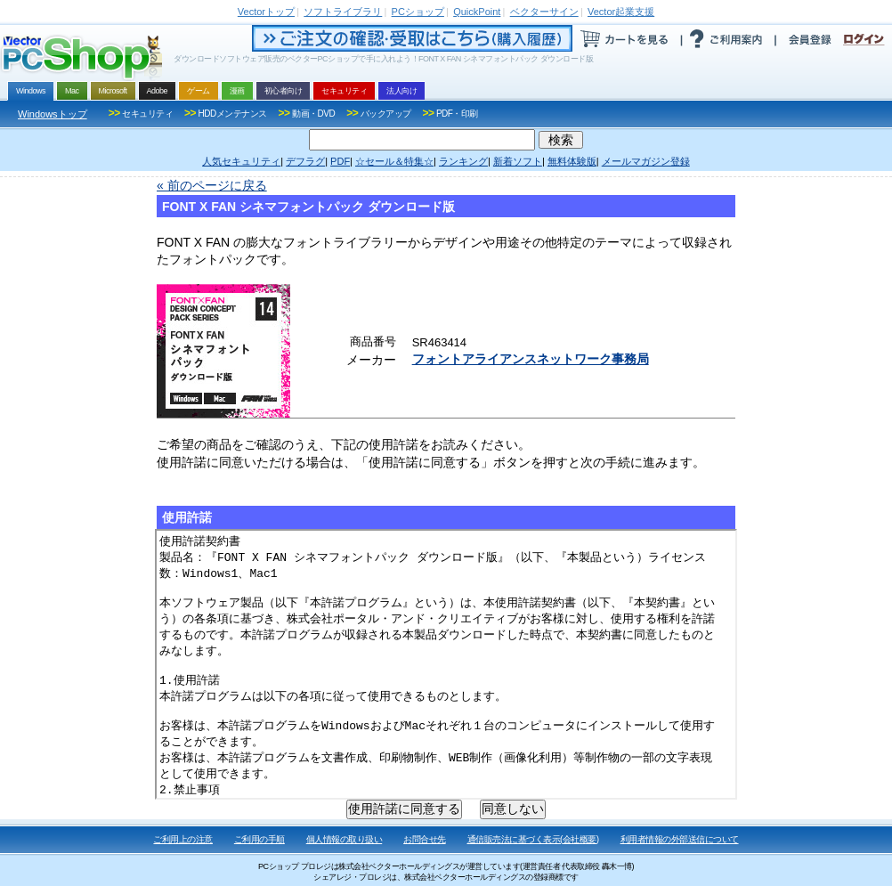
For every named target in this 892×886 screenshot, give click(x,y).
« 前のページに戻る (212, 185)
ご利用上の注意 (183, 839)
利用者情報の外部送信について (679, 839)
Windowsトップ (52, 114)
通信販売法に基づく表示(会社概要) (533, 839)
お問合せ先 (424, 839)
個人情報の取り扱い (344, 839)
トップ (266, 11)
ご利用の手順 (259, 839)
